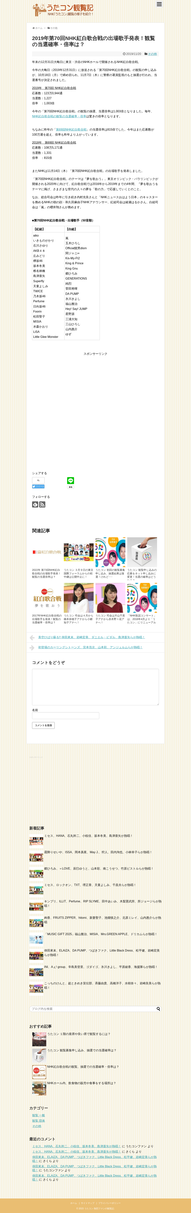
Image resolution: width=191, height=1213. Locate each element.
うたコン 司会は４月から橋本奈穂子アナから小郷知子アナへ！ (78, 619)
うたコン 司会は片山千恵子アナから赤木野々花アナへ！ (110, 619)
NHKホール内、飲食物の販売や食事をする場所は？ (81, 1083)
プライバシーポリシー (109, 1203)
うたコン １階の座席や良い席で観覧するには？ (79, 1034)
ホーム (73, 1203)
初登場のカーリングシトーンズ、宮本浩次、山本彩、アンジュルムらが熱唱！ (86, 648)
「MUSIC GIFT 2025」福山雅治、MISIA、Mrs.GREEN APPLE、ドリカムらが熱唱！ (100, 934)
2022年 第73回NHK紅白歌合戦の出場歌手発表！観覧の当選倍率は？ (46, 573)
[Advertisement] (63, 382)
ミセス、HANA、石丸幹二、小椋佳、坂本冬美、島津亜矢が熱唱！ (88, 835)
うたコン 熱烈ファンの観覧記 (99, 1208)
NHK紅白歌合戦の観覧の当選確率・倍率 (59, 116)
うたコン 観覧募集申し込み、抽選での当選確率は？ (82, 1050)
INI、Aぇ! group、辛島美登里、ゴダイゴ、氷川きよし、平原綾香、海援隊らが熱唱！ (101, 966)
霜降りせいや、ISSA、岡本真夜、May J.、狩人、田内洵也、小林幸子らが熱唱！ (98, 852)
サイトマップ (87, 1203)
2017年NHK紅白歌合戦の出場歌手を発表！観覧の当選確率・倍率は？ (47, 619)
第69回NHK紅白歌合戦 (71, 129)
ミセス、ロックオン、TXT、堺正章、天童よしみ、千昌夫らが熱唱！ (90, 885)
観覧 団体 (38, 1120)
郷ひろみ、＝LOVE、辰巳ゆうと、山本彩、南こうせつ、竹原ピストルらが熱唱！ (99, 868)
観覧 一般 (38, 1115)
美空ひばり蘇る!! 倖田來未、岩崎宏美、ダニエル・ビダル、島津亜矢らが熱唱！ (87, 638)
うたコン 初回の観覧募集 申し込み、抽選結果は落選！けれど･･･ (110, 573)
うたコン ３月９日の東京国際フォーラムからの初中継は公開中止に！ (78, 573)
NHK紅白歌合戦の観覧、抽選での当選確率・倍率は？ (83, 1066)
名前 (35, 710)
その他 (152, 54)
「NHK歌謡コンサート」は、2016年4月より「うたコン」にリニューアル (141, 619)
